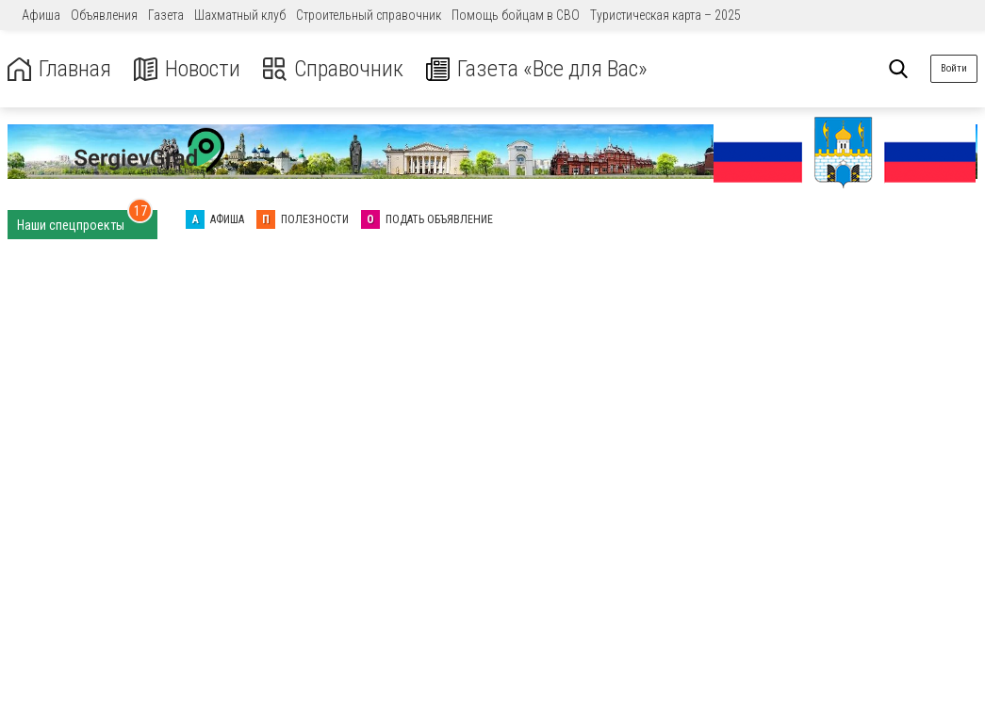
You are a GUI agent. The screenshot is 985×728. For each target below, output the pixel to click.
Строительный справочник (368, 15)
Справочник (333, 69)
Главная (59, 69)
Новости (187, 69)
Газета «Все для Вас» (537, 69)
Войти (954, 68)
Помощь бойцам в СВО (515, 15)
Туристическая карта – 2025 (665, 15)
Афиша (41, 15)
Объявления (104, 15)
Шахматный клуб (240, 15)
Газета (166, 15)
